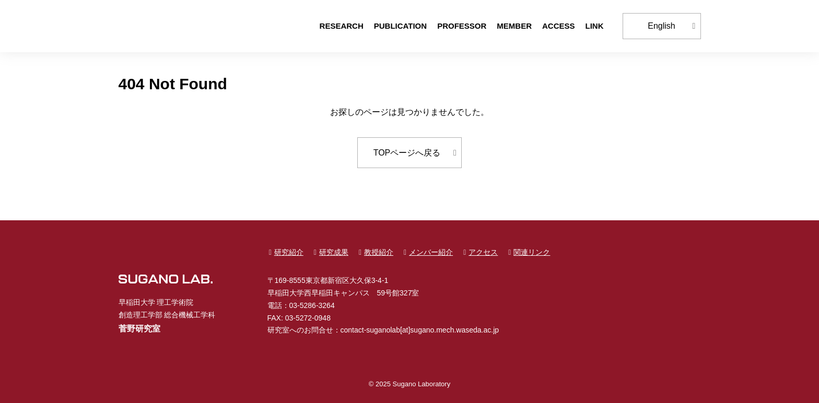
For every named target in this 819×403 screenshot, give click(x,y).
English (661, 25)
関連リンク (531, 252)
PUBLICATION (400, 25)
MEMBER (514, 25)
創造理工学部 (140, 315)
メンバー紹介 (431, 252)
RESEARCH (342, 25)
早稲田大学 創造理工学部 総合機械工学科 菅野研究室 (166, 26)
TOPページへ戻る (407, 152)
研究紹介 (288, 252)
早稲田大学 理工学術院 (156, 302)
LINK (595, 25)
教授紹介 (378, 252)
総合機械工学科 (189, 315)
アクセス (483, 252)
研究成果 (333, 252)
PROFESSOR (461, 25)
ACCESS (558, 25)
